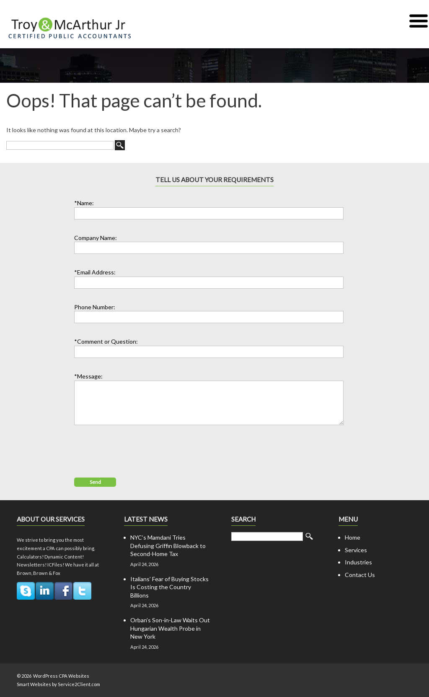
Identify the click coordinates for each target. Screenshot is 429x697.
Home (352, 537)
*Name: (84, 202)
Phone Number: (94, 307)
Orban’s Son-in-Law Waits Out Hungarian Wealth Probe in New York (170, 628)
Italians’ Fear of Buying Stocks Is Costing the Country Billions (169, 587)
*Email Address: (95, 272)
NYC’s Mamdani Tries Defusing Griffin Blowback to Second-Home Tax (168, 545)
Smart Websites (34, 684)
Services (356, 549)
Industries (358, 562)
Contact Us (360, 574)
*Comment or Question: (106, 341)
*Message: (88, 376)
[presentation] (138, 450)
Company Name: (95, 237)
